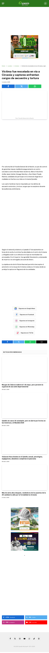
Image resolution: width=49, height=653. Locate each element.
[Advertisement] (24, 142)
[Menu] (3, 3)
